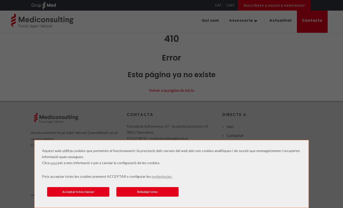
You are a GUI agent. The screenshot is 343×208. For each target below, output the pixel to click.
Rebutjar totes (147, 192)
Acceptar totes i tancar (78, 192)
